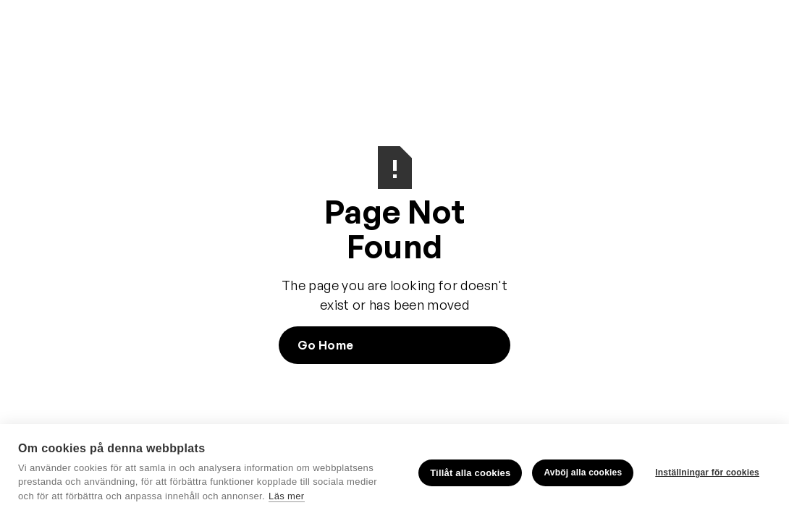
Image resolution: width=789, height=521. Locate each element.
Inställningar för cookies (707, 472)
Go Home (325, 345)
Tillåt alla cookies (470, 472)
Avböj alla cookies (583, 472)
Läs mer (286, 496)
